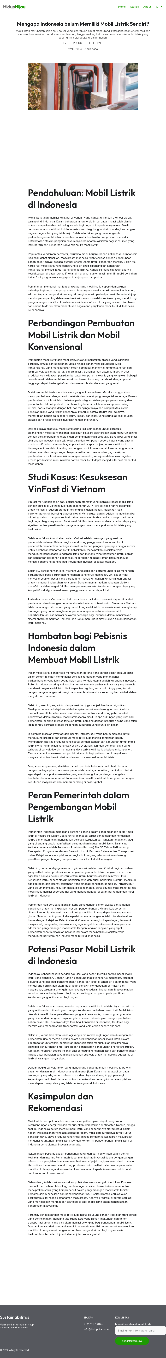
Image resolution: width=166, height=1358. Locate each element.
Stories (134, 6)
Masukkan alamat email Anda (133, 1327)
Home (122, 6)
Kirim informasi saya (132, 1344)
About (147, 6)
